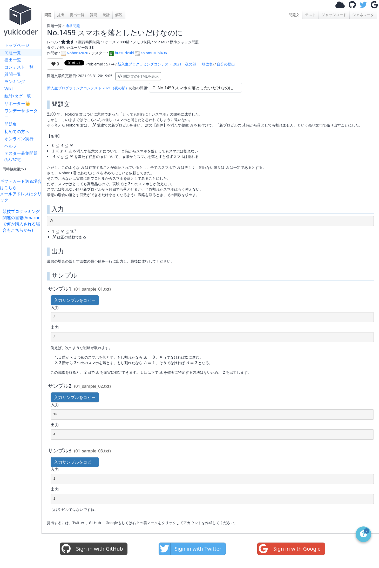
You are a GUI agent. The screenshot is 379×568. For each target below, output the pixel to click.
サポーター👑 (17, 103)
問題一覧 (12, 52)
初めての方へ (16, 131)
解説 (119, 14)
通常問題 (72, 25)
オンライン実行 (18, 139)
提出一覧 (12, 60)
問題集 (10, 124)
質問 (93, 14)
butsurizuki (121, 52)
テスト (310, 14)
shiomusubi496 (151, 52)
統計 (106, 14)
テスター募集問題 (21, 156)
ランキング (14, 81)
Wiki (8, 89)
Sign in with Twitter (190, 549)
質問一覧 (12, 74)
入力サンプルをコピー (75, 300)
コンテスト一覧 (18, 67)
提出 (60, 14)
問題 (48, 14)
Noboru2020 (74, 52)
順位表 (207, 64)
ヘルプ (10, 146)
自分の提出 (226, 64)
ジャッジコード (334, 14)
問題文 (294, 14)
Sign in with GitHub (91, 549)
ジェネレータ (363, 14)
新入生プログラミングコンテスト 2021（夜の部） (159, 64)
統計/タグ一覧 (17, 96)
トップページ (16, 45)
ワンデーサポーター (21, 114)
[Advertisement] (22, 311)
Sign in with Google (289, 549)
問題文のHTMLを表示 (138, 76)
